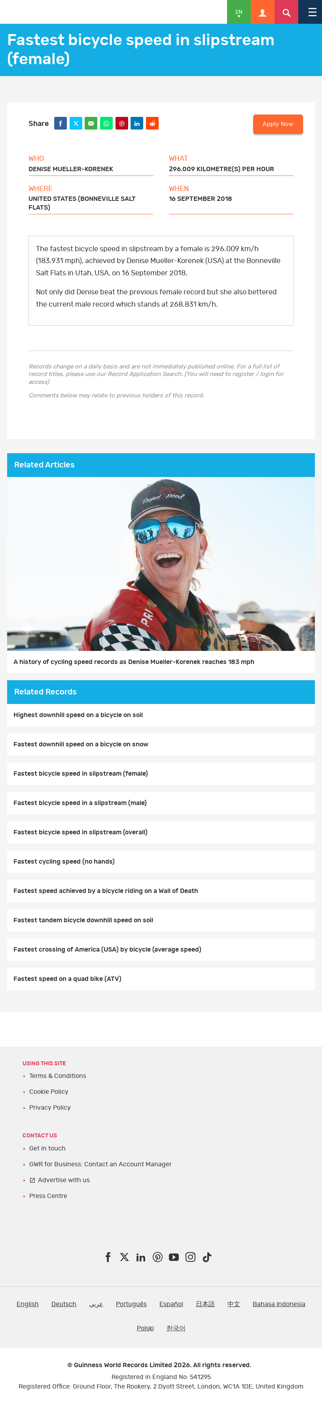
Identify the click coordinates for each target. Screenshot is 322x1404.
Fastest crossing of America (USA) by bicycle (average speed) (107, 949)
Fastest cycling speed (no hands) (64, 861)
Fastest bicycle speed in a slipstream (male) (80, 803)
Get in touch (47, 1148)
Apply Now (278, 124)
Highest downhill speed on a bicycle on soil (78, 715)
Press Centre (48, 1196)
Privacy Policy (50, 1108)
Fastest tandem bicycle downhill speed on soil (83, 920)
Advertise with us (64, 1180)
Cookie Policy (48, 1092)
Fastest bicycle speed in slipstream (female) (80, 774)
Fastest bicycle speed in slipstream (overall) (80, 832)
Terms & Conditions (57, 1076)
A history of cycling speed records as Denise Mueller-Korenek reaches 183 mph (133, 662)
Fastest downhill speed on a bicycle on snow (80, 744)
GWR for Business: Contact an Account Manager (100, 1164)
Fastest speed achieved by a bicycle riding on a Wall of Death (105, 891)
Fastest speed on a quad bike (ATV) (67, 979)
